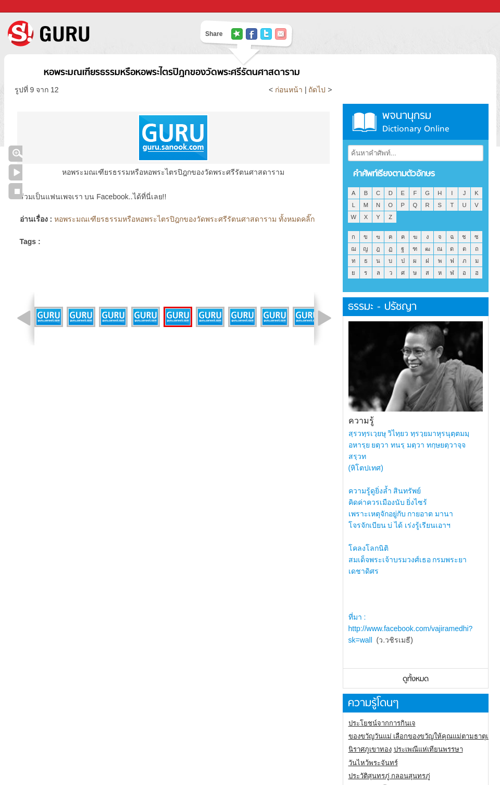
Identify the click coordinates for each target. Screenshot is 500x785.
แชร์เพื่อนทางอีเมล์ (280, 34)
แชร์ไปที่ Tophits (237, 34)
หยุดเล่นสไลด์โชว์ (15, 191)
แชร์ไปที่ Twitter (266, 34)
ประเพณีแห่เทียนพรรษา (428, 749)
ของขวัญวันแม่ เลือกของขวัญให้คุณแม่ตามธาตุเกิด (422, 736)
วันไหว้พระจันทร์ (373, 763)
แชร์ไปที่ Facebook (251, 34)
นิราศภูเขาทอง (370, 749)
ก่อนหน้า (290, 90)
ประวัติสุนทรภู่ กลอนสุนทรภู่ (389, 776)
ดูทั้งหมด (416, 679)
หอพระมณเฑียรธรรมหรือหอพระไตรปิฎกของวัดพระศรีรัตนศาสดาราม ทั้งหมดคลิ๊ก (184, 219)
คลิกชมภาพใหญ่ (15, 154)
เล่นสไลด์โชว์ (15, 172)
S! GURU (91, 33)
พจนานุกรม (415, 121)
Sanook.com (31, 6)
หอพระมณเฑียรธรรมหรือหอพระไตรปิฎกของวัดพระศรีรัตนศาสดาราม (172, 72)
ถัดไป (317, 90)
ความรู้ (361, 420)
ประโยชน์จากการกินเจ (382, 723)
